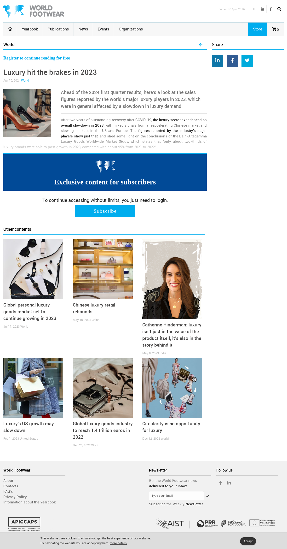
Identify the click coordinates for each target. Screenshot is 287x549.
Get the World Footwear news (173, 480)
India (163, 353)
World (25, 80)
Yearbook (30, 29)
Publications (58, 29)
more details (118, 543)
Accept (248, 541)
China (95, 320)
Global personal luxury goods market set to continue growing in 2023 (29, 311)
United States (29, 438)
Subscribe (105, 211)
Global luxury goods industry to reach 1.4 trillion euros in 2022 (103, 430)
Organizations (131, 29)
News (83, 29)
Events (103, 29)
